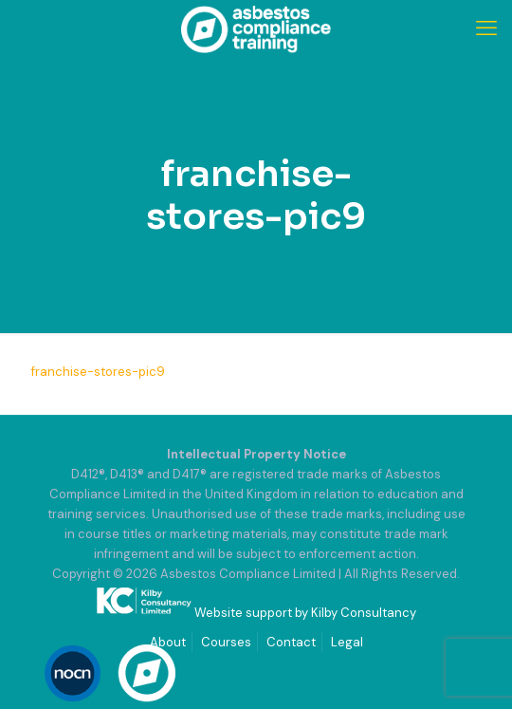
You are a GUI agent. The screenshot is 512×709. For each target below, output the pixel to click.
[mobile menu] (486, 28)
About (168, 642)
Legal (347, 642)
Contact (291, 642)
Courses (226, 642)
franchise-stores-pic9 (98, 372)
